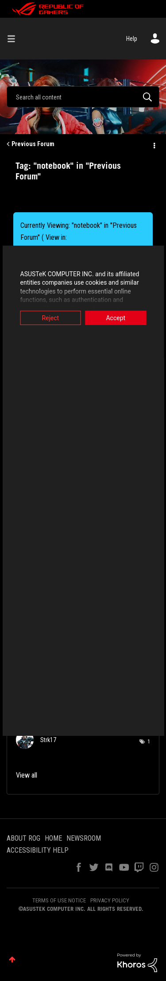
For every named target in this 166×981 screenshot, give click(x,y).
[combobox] (83, 96)
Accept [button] (117, 317)
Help (131, 38)
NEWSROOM (83, 838)
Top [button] (12, 959)
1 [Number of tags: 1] (148, 742)
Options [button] (153, 144)
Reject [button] (49, 317)
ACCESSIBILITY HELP (38, 850)
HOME (53, 838)
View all (26, 775)
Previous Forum (33, 143)
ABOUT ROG (23, 838)
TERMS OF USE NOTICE (59, 900)
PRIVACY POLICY (109, 900)
